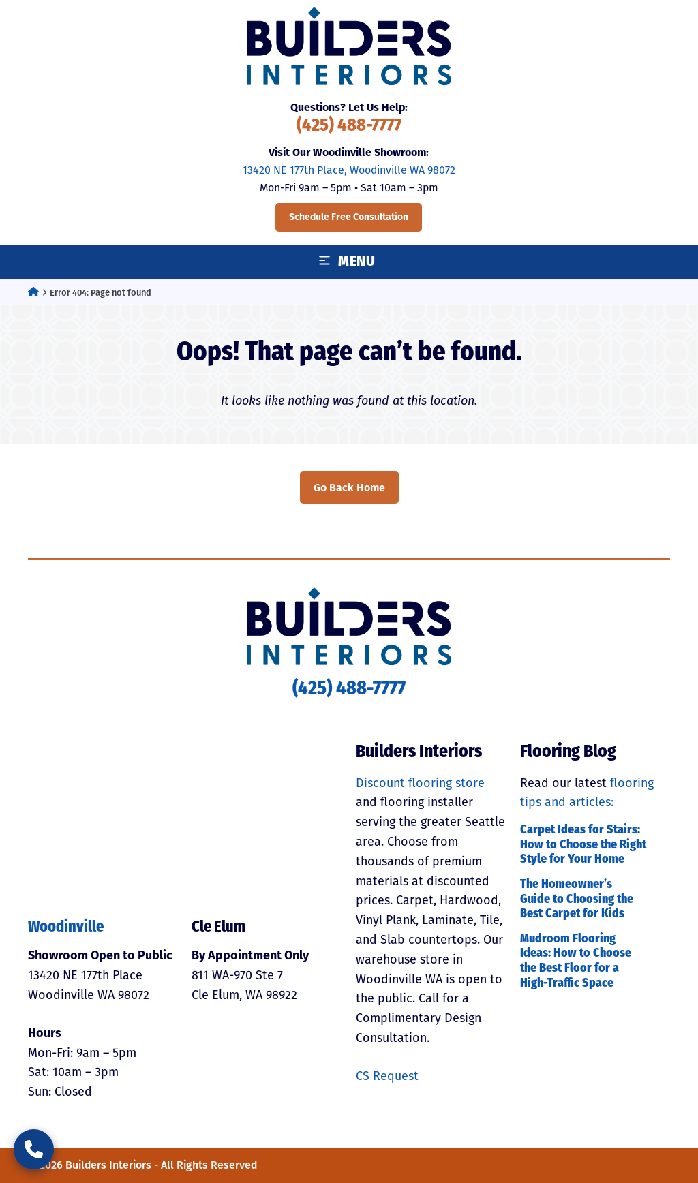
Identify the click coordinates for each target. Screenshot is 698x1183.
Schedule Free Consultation (348, 217)
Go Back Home (349, 487)
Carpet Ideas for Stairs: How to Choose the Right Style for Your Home (583, 845)
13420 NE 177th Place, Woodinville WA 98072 (349, 170)
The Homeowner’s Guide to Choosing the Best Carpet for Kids (576, 899)
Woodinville (66, 928)
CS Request (387, 1076)
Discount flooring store (420, 782)
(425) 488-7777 (349, 126)
